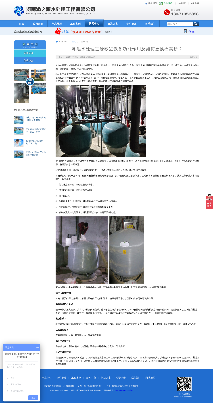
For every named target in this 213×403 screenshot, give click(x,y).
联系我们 (150, 23)
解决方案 (113, 23)
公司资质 (131, 23)
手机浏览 (152, 3)
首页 (74, 42)
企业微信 (168, 3)
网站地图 (150, 377)
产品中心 (47, 377)
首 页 (21, 23)
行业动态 (28, 60)
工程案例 (75, 23)
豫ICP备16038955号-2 (124, 390)
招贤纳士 (121, 377)
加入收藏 (194, 3)
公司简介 (38, 23)
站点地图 (182, 3)
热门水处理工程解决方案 (26, 110)
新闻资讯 (28, 53)
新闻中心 (94, 23)
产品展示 (57, 23)
